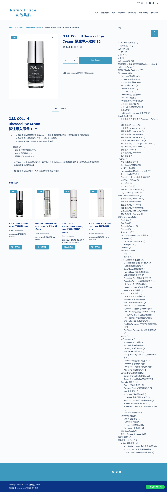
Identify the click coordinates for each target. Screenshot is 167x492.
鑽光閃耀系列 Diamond (86, 73)
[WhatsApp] (153, 3)
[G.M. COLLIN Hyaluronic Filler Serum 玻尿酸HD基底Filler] (47, 203)
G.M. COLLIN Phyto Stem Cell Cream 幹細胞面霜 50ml (100, 226)
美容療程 (121, 13)
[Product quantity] (70, 60)
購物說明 (132, 13)
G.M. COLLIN (71, 73)
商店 (113, 13)
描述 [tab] (55, 109)
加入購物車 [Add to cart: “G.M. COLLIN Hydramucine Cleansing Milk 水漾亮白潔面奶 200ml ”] (68, 247)
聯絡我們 (154, 13)
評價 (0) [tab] (63, 109)
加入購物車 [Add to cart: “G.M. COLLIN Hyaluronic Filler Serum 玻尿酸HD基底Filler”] (42, 247)
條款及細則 (143, 13)
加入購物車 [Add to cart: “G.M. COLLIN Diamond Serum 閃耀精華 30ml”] (15, 247)
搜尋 (119, 28)
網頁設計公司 (29, 488)
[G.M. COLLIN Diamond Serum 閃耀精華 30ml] (20, 203)
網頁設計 (12, 488)
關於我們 (105, 13)
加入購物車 (95, 60)
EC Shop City (21, 488)
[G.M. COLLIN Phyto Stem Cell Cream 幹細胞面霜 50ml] (100, 203)
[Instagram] (150, 3)
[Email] (120, 472)
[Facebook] (146, 3)
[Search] (157, 3)
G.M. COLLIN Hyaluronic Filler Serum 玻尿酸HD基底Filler (46, 226)
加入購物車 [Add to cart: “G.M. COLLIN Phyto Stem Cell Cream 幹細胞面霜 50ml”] (95, 247)
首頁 (96, 13)
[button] (155, 487)
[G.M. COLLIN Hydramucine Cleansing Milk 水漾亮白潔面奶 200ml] (73, 203)
